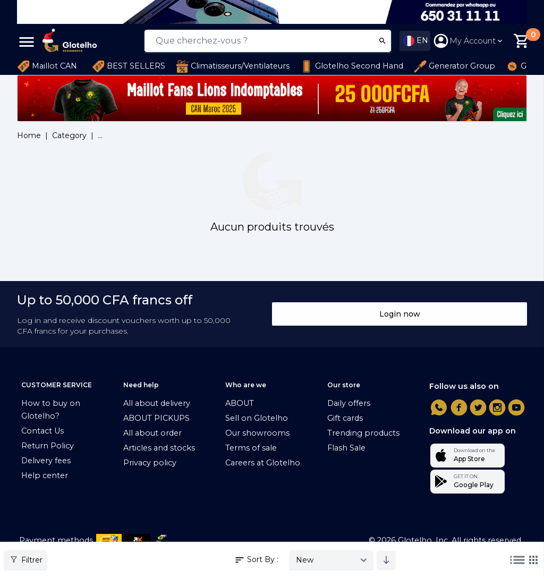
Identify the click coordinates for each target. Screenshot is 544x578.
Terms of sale (251, 448)
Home (29, 135)
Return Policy (47, 445)
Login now (399, 314)
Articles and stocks (159, 448)
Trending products (363, 433)
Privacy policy (149, 463)
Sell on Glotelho (256, 418)
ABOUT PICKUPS (156, 418)
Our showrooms (257, 433)
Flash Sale (346, 448)
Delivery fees (46, 460)
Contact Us (42, 431)
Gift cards (345, 418)
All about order (152, 433)
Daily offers (348, 403)
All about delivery (156, 403)
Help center (44, 475)
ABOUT (239, 403)
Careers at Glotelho (262, 463)
